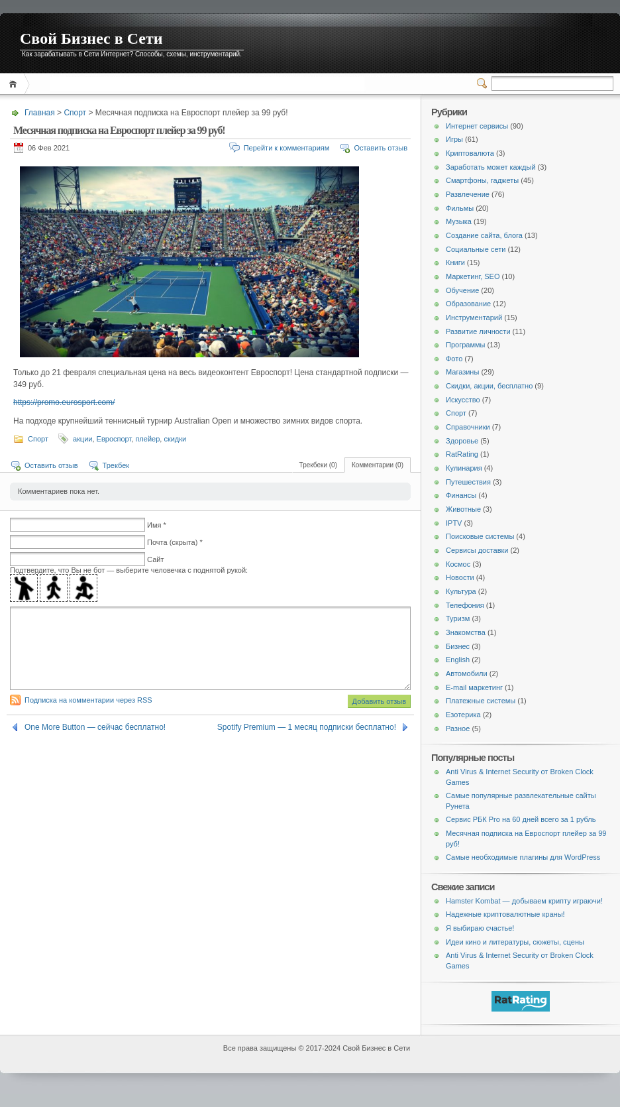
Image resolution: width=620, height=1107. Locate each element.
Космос (458, 564)
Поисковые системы (480, 536)
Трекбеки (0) (318, 465)
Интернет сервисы (477, 126)
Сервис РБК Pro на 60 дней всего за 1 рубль (521, 819)
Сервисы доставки (477, 550)
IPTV (454, 523)
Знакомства (466, 632)
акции (83, 439)
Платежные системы (480, 701)
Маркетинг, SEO (472, 276)
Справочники (468, 427)
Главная (15, 84)
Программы (465, 345)
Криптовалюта (470, 153)
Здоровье (462, 441)
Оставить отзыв (380, 148)
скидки (175, 439)
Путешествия (468, 482)
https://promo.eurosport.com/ (64, 402)
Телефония (465, 605)
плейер (147, 439)
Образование (468, 304)
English (458, 660)
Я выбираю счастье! (480, 928)
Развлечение (468, 194)
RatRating (462, 454)
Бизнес (458, 646)
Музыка (459, 221)
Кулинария (464, 468)
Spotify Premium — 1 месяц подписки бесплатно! (306, 743)
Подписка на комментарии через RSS (88, 716)
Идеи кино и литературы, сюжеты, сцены (515, 942)
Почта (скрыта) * (175, 542)
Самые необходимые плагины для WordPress (523, 857)
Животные (463, 509)
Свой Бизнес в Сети (91, 38)
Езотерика (463, 715)
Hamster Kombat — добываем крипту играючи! (524, 901)
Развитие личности (478, 331)
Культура (461, 591)
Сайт (155, 559)
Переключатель (484, 83)
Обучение (462, 290)
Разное (458, 728)
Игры (454, 139)
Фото (454, 359)
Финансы (461, 495)
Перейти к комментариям (287, 148)
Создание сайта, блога (484, 235)
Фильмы (460, 208)
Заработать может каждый (491, 167)
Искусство (463, 400)
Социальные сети (475, 249)
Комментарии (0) (377, 465)
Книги (455, 262)
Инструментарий (474, 317)
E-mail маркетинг (474, 687)
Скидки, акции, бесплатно (489, 386)
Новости (460, 577)
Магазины (462, 372)
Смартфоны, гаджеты (482, 180)
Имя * (156, 525)
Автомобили (467, 673)
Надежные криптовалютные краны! (505, 914)
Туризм (458, 618)
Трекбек (116, 465)
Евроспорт (114, 439)
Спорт (75, 112)
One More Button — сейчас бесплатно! (95, 743)
